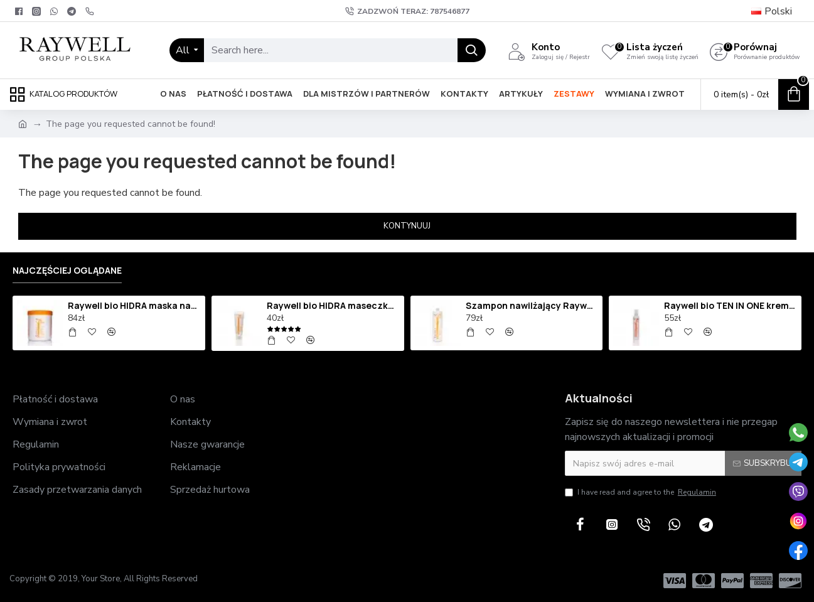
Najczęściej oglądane (67, 270)
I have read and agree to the (641, 492)
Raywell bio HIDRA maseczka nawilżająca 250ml (333, 305)
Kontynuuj (407, 226)
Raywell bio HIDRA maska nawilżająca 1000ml (134, 305)
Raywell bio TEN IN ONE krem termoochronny (730, 305)
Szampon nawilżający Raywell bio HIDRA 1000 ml (532, 305)
